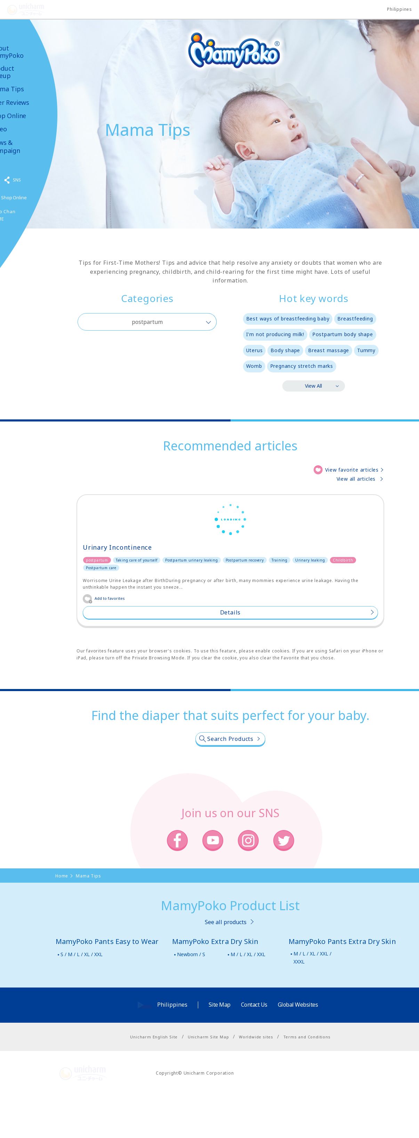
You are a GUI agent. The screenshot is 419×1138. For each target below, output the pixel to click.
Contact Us (254, 1048)
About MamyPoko (26, 52)
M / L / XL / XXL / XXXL (312, 1000)
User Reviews (28, 103)
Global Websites (298, 1048)
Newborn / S (191, 997)
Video (17, 129)
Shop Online (27, 116)
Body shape (285, 350)
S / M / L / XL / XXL (82, 997)
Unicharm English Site (154, 1079)
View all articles (356, 478)
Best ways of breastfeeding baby (288, 318)
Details (124, 655)
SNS (36, 180)
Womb (254, 366)
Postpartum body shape (342, 334)
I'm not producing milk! (275, 334)
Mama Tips (26, 89)
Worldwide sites (256, 1079)
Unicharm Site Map (208, 1079)
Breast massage (328, 350)
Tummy (366, 350)
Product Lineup (21, 72)
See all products (226, 965)
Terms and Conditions (307, 1079)
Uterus (254, 350)
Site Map (220, 1048)
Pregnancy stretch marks (301, 366)
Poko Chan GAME (21, 215)
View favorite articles (352, 469)
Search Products (230, 781)
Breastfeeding (355, 318)
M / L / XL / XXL (248, 997)
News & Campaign (24, 147)
